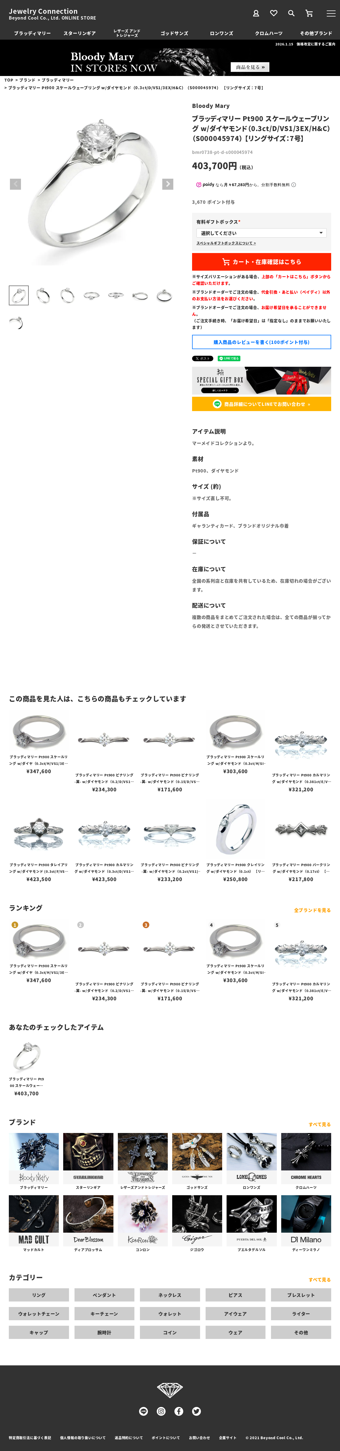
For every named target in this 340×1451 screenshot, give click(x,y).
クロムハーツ (269, 33)
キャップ (39, 1332)
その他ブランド (316, 33)
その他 (301, 1332)
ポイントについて (166, 1437)
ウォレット (170, 1313)
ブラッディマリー (32, 33)
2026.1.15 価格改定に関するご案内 (305, 44)
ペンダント (104, 1295)
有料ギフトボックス (219, 221)
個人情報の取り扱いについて (83, 1437)
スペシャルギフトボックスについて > (226, 243)
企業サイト (228, 1437)
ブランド (27, 80)
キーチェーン (104, 1313)
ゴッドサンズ (174, 33)
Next (167, 184)
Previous (15, 184)
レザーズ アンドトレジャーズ (126, 33)
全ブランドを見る (312, 910)
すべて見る (320, 1124)
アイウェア (235, 1313)
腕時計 (104, 1332)
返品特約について (129, 1437)
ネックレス (170, 1295)
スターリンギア (79, 33)
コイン (170, 1332)
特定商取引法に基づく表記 (30, 1437)
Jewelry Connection (43, 11)
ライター (301, 1313)
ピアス (235, 1295)
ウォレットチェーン (39, 1313)
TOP (8, 80)
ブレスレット (301, 1295)
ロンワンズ (221, 33)
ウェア (235, 1332)
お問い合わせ (199, 1437)
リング (39, 1295)
